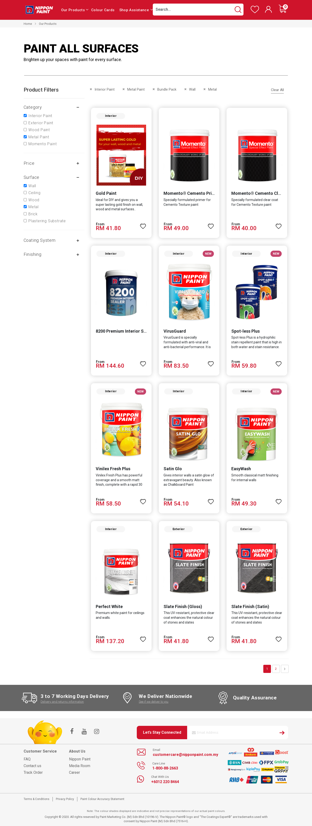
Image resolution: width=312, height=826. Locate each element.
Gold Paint (106, 193)
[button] (143, 224)
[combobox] (198, 9)
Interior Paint (40, 116)
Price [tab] (29, 163)
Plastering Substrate (47, 221)
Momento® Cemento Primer (192, 193)
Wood (33, 200)
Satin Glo (173, 468)
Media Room (79, 766)
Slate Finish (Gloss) (183, 606)
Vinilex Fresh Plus (113, 468)
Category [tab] (33, 107)
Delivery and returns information (62, 701)
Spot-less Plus (245, 331)
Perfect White (109, 606)
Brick (33, 214)
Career (74, 772)
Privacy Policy (65, 799)
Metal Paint (38, 137)
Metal (33, 207)
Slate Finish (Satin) (250, 606)
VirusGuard (175, 331)
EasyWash (241, 468)
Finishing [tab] (33, 254)
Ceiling (34, 193)
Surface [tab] (32, 177)
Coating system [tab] (40, 240)
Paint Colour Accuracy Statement (102, 799)
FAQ (27, 759)
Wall (32, 186)
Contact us (32, 766)
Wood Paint (39, 130)
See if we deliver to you (153, 701)
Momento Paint (42, 144)
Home (28, 24)
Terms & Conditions (36, 799)
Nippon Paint (79, 759)
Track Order (33, 772)
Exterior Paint (40, 123)
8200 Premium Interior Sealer (125, 331)
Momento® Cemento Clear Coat (263, 193)
